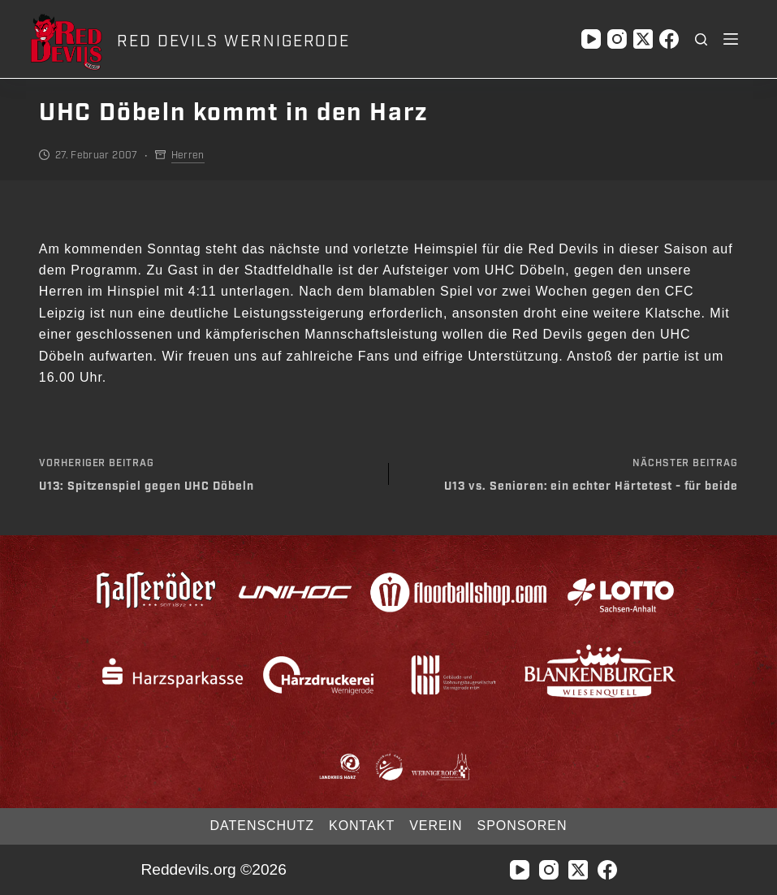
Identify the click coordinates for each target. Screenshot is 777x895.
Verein (435, 825)
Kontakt (362, 825)
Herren (188, 155)
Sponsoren (522, 825)
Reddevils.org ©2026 (213, 869)
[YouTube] (591, 39)
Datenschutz (262, 825)
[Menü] (730, 39)
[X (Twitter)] (643, 39)
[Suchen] (701, 39)
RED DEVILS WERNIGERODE (233, 41)
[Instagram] (617, 39)
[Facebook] (669, 39)
